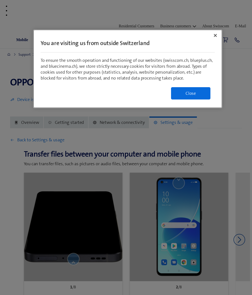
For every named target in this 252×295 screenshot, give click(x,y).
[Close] (215, 35)
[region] (127, 69)
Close (191, 93)
